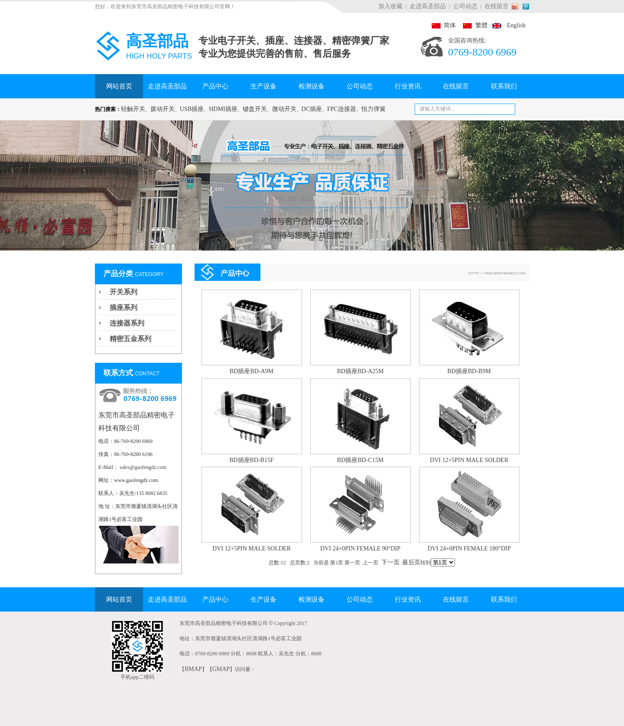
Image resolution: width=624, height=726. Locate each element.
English (507, 25)
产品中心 (215, 86)
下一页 (390, 562)
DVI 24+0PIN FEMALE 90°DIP (360, 548)
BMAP (193, 669)
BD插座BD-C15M (360, 460)
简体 (444, 25)
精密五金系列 (130, 338)
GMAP (221, 669)
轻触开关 (133, 109)
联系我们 (504, 86)
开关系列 (123, 292)
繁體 (472, 25)
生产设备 (263, 86)
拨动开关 (162, 109)
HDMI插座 (223, 109)
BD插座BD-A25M (360, 371)
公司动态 (465, 6)
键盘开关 (255, 109)
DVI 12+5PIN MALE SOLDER (469, 460)
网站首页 (119, 86)
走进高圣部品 (428, 6)
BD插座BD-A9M (251, 371)
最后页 (411, 562)
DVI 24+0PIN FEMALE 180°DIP (469, 548)
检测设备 (312, 86)
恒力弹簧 (373, 109)
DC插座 (312, 109)
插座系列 (123, 307)
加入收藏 (390, 6)
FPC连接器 (341, 109)
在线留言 (496, 6)
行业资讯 (408, 86)
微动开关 (284, 109)
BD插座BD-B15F (251, 460)
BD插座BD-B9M (469, 371)
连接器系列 (127, 323)
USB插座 (192, 109)
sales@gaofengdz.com (143, 467)
